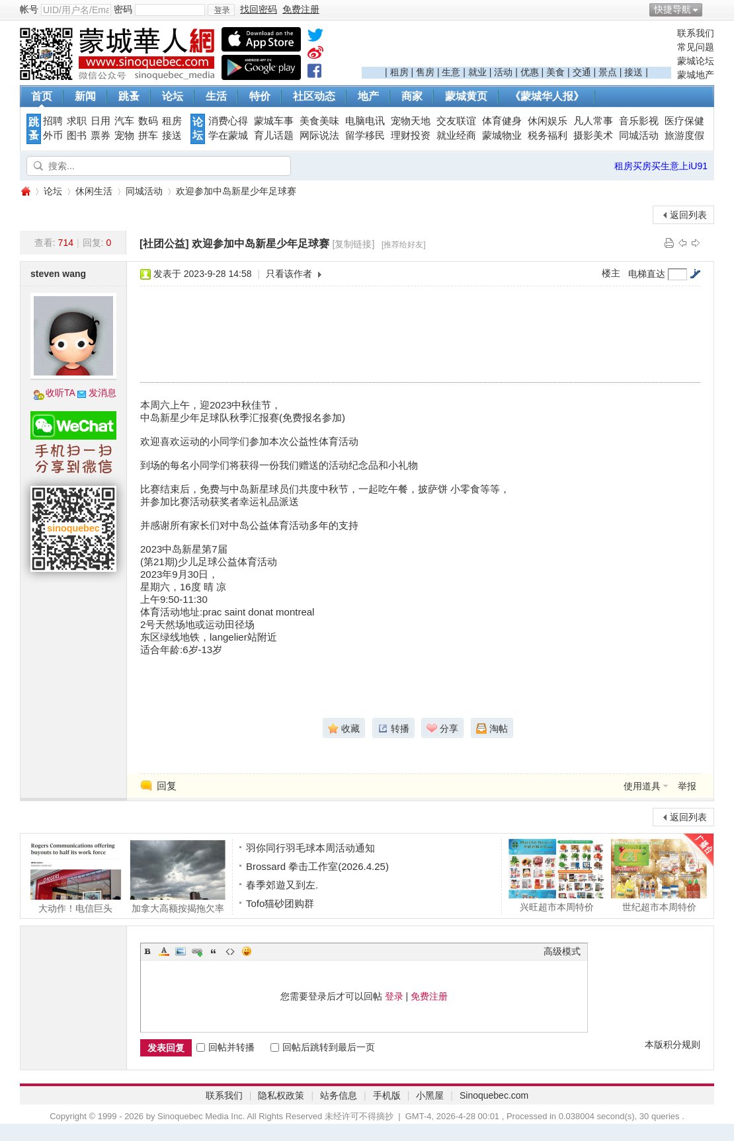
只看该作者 (289, 273)
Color (164, 951)
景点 (607, 72)
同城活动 (639, 135)
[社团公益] (164, 243)
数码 (148, 121)
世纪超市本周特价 (659, 875)
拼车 (148, 135)
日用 (100, 121)
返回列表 (688, 215)
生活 (216, 96)
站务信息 (338, 1095)
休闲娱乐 (547, 121)
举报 (687, 786)
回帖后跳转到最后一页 (322, 1047)
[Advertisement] (516, 47)
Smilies (246, 951)
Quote (213, 951)
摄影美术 (593, 135)
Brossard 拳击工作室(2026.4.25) (317, 866)
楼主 (611, 273)
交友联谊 (456, 121)
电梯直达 (646, 273)
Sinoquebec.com (494, 1095)
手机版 (387, 1095)
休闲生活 (93, 191)
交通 (582, 72)
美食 (555, 72)
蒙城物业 (502, 135)
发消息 (102, 392)
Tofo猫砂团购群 (280, 903)
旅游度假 (684, 135)
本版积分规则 (672, 1044)
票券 (100, 135)
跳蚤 (129, 96)
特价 (259, 96)
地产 (368, 96)
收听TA (60, 392)
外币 (53, 135)
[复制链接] (354, 244)
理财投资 (410, 135)
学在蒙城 (228, 135)
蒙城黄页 (466, 96)
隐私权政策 (281, 1095)
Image (180, 951)
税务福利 (547, 135)
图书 (77, 135)
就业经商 (456, 135)
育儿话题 (274, 135)
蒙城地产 (695, 74)
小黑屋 (430, 1095)
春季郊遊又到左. (282, 884)
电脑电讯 (365, 121)
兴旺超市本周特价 (556, 875)
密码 (123, 9)
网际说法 (319, 135)
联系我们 (695, 33)
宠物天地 (410, 121)
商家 (412, 96)
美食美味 (319, 121)
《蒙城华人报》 (547, 96)
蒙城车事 (274, 121)
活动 (503, 72)
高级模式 (562, 951)
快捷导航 (672, 9)
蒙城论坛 (695, 61)
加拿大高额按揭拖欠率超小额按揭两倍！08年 (177, 876)
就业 (477, 72)
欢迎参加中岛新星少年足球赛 (236, 191)
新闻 (85, 96)
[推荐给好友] (404, 244)
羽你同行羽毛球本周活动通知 (310, 847)
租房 (399, 72)
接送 (633, 72)
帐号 (29, 9)
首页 (41, 96)
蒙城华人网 (25, 191)
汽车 (124, 121)
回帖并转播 (225, 1047)
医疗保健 (684, 121)
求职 (77, 121)
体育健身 (502, 121)
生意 (451, 72)
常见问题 (695, 47)
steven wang (58, 273)
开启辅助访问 (711, 9)
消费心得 (228, 121)
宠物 (124, 135)
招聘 (53, 121)
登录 (394, 996)
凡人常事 (593, 121)
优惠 (529, 72)
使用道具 (642, 786)
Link (197, 951)
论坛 (172, 96)
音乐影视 (639, 121)
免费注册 (429, 996)
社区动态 (314, 96)
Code (230, 951)
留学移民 (365, 135)
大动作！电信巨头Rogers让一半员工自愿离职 (75, 876)
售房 (425, 72)
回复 (167, 785)
